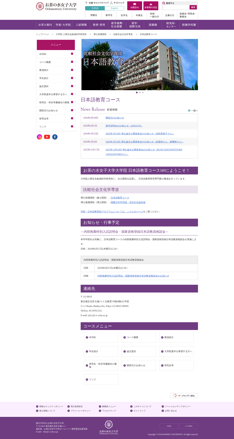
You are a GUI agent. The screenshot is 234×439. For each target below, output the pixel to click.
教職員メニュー (109, 406)
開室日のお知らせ (115, 117)
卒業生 (139, 15)
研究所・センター (171, 25)
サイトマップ (117, 2)
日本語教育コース (120, 197)
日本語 (95, 8)
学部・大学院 (63, 25)
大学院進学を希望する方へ (178, 351)
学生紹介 (93, 351)
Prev (86, 64)
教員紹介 (169, 337)
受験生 (93, 15)
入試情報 (81, 25)
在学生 (124, 15)
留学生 (109, 15)
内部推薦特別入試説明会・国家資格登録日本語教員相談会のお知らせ (133, 275)
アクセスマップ (109, 411)
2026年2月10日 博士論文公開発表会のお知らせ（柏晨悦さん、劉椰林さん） (145, 141)
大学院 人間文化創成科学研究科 (71, 34)
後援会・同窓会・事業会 (187, 15)
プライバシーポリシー (81, 411)
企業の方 (169, 15)
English (114, 8)
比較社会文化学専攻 (123, 34)
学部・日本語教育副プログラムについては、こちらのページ (112, 211)
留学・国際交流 (135, 25)
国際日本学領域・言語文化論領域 (128, 202)
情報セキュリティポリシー (51, 406)
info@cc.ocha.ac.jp (50, 432)
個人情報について (47, 411)
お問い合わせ (171, 411)
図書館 (153, 25)
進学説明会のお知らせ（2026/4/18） (124, 125)
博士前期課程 (100, 34)
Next (193, 64)
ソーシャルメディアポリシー (178, 406)
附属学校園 (189, 25)
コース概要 (132, 337)
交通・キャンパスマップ (97, 2)
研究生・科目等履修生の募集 (103, 365)
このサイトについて (142, 406)
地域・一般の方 (154, 15)
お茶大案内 (45, 25)
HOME (92, 337)
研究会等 (169, 365)
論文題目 (131, 351)
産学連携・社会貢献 (117, 25)
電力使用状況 (77, 406)
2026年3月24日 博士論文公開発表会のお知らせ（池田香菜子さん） (140, 133)
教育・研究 (99, 25)
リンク (92, 379)
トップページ (42, 34)
